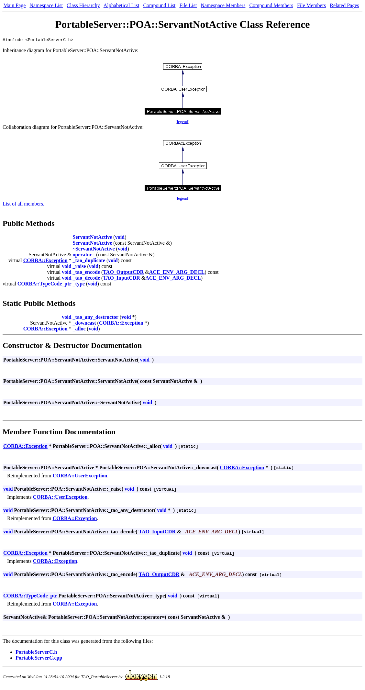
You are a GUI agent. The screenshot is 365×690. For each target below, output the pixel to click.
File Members (311, 5)
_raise (79, 267)
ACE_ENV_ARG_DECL (177, 273)
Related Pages (344, 5)
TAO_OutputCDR (123, 273)
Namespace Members (223, 5)
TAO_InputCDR (121, 279)
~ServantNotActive (94, 249)
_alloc (79, 329)
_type (79, 284)
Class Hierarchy (83, 5)
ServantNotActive (92, 238)
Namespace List (46, 5)
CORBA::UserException (79, 476)
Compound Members (271, 5)
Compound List (159, 5)
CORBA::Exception (45, 261)
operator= (84, 255)
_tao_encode (86, 273)
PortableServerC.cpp (39, 659)
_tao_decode (86, 279)
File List (188, 5)
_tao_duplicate (89, 261)
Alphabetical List (121, 5)
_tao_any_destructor (95, 318)
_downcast (84, 324)
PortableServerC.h (36, 653)
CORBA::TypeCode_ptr (44, 284)
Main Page (15, 5)
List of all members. (23, 204)
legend (182, 122)
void (120, 238)
